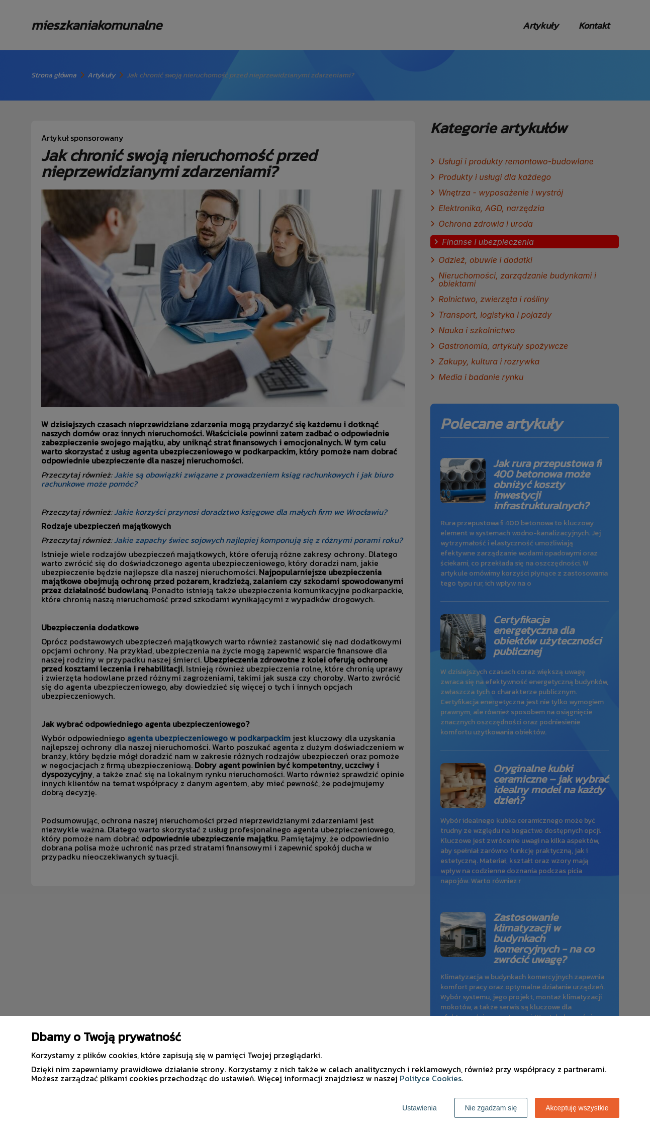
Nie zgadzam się (491, 1108)
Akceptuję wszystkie (576, 1108)
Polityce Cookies (430, 1078)
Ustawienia (419, 1108)
